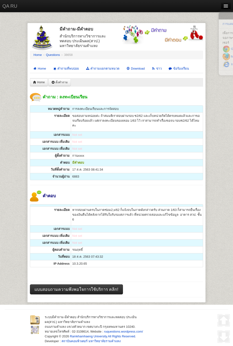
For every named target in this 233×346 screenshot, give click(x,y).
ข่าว (156, 68)
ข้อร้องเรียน (178, 68)
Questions (53, 55)
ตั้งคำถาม (59, 82)
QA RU (9, 6)
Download (135, 68)
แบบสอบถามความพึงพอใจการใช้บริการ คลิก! (76, 289)
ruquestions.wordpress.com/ (123, 331)
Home (37, 55)
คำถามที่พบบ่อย (65, 68)
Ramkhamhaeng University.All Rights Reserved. (103, 336)
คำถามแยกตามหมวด (102, 68)
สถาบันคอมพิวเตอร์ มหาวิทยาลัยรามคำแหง (91, 341)
